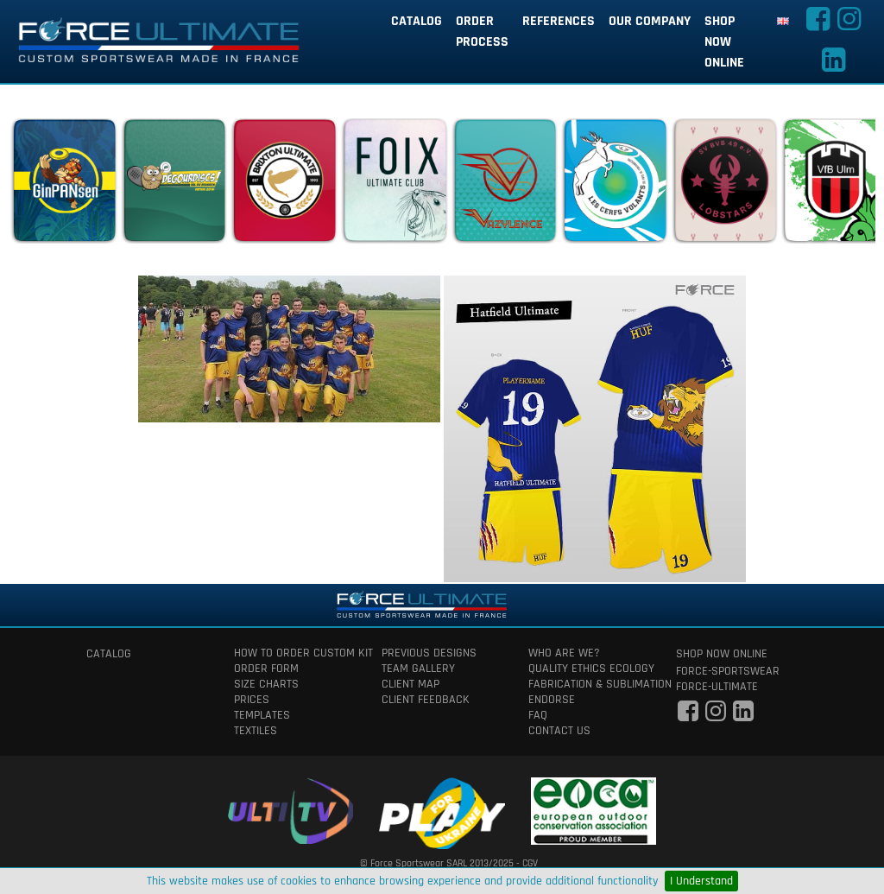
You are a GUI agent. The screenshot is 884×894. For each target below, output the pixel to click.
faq (537, 715)
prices (251, 699)
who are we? (564, 653)
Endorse (551, 699)
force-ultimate (717, 686)
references (558, 21)
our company (650, 21)
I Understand (701, 881)
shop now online (724, 42)
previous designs (429, 653)
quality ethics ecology (589, 668)
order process (482, 31)
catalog (416, 21)
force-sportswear (728, 671)
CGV (530, 863)
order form (266, 668)
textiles (255, 731)
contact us (559, 731)
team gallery (418, 668)
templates (262, 715)
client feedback (426, 699)
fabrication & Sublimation (589, 684)
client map (410, 684)
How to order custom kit (295, 653)
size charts (266, 684)
